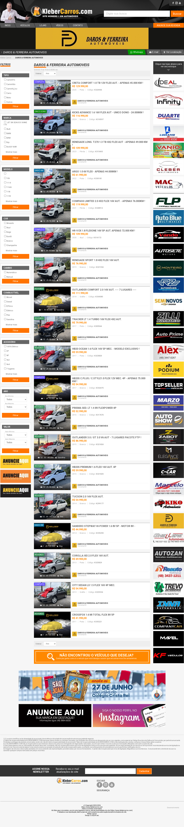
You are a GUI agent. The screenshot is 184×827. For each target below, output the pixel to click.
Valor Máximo (10, 439)
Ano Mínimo (9, 396)
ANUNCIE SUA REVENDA (168, 25)
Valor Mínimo (9, 431)
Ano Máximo (9, 403)
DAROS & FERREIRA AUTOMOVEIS (23, 52)
